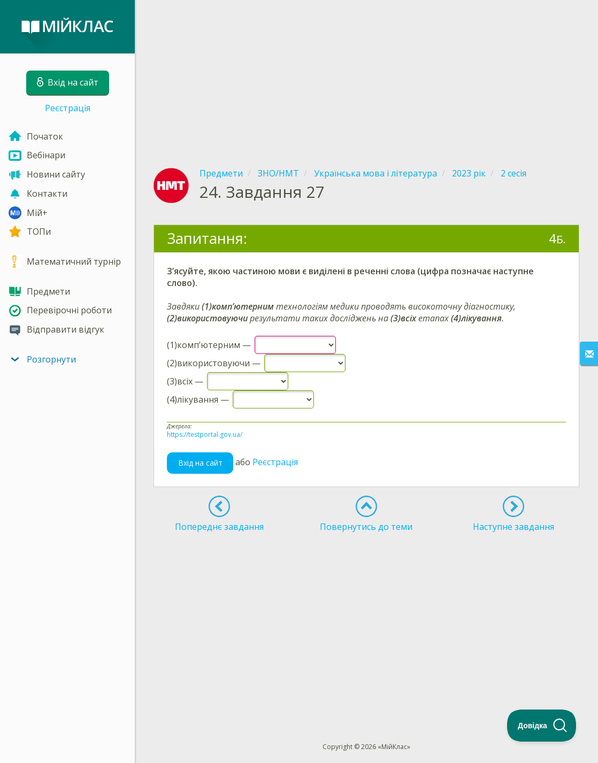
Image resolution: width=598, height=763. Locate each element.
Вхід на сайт (200, 463)
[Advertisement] (366, 75)
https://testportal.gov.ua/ (204, 434)
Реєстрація (67, 108)
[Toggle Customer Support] (542, 726)
